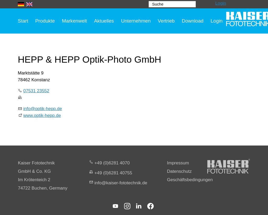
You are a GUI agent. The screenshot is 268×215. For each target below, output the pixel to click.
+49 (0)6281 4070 (112, 162)
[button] (115, 206)
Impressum (178, 162)
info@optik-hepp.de (42, 108)
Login (220, 3)
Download (192, 21)
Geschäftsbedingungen (190, 179)
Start (23, 21)
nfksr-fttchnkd (120, 182)
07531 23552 (36, 90)
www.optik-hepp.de (42, 115)
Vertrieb (166, 21)
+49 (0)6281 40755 (113, 172)
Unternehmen (135, 21)
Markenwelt (74, 21)
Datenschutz (179, 171)
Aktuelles (104, 21)
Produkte (45, 21)
